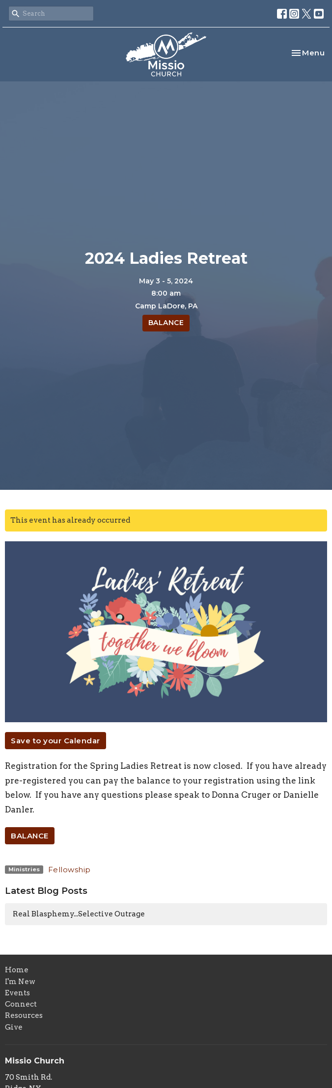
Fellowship (69, 869)
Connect (21, 1004)
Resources (24, 1015)
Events (17, 992)
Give (14, 1027)
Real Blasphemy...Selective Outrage (79, 914)
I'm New (20, 981)
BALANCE (166, 322)
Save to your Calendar (55, 740)
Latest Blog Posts (46, 891)
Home (16, 969)
